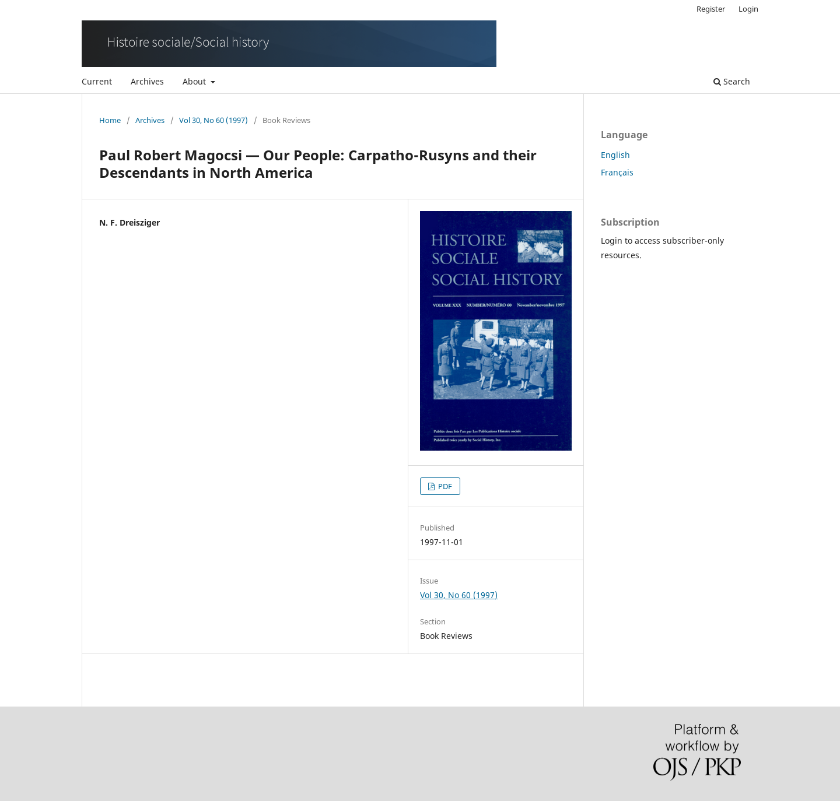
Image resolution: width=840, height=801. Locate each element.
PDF (444, 486)
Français (617, 172)
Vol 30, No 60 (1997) (213, 120)
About (195, 81)
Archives (147, 81)
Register (710, 8)
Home (110, 120)
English (615, 154)
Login (748, 8)
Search (731, 81)
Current (97, 81)
